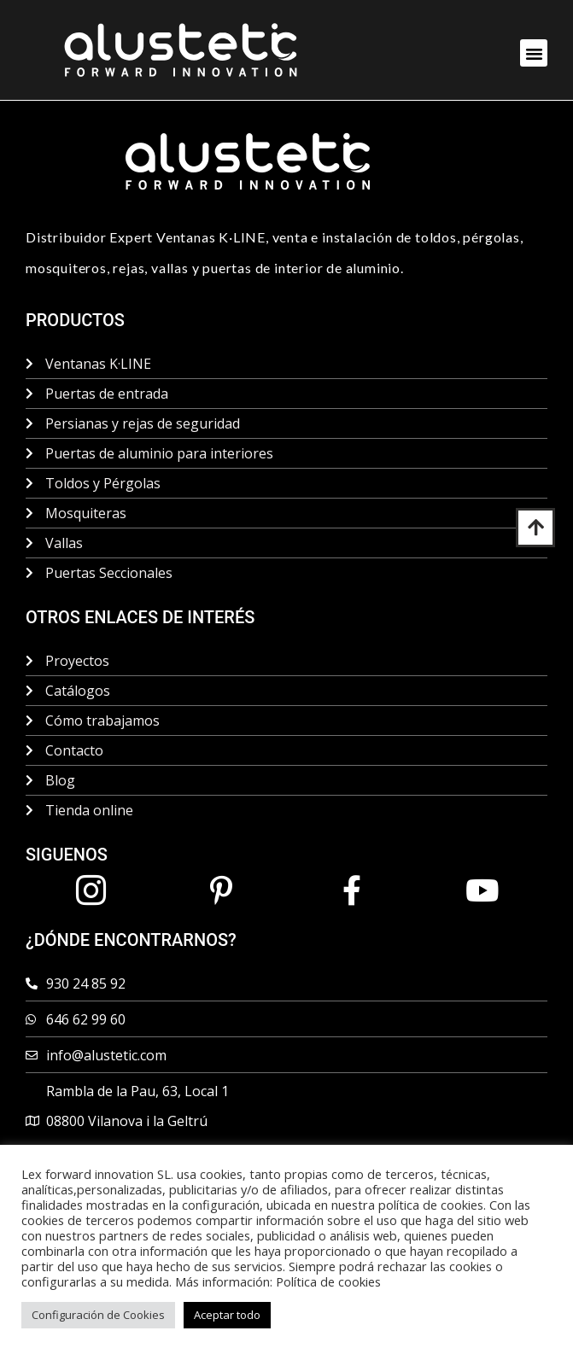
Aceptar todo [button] (227, 1314)
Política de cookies (328, 1281)
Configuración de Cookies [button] (98, 1314)
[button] (533, 53)
